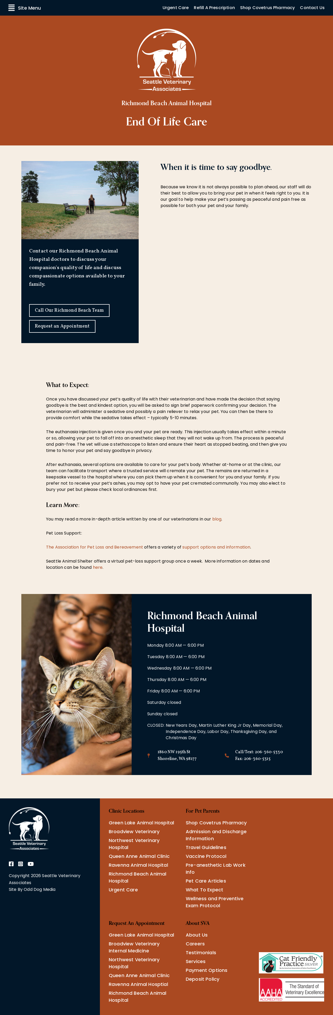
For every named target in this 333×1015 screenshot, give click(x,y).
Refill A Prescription (214, 8)
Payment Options (206, 970)
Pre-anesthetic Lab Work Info (216, 868)
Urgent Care (176, 8)
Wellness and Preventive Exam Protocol (215, 902)
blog (217, 519)
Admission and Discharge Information (216, 835)
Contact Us (312, 8)
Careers (195, 943)
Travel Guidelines (206, 847)
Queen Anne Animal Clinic (139, 856)
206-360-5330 (269, 752)
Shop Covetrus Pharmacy (267, 8)
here (98, 567)
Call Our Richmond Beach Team (69, 310)
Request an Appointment (62, 326)
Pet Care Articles (206, 881)
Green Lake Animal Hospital (141, 822)
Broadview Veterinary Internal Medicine (134, 947)
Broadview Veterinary (134, 831)
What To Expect (204, 889)
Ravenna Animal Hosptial (138, 984)
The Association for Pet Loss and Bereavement (94, 547)
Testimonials (201, 952)
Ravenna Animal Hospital (138, 865)
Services (196, 961)
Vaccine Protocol (206, 856)
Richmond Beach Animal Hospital (137, 877)
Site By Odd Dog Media (32, 889)
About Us (197, 935)
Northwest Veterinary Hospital (134, 844)
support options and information (216, 547)
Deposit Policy (202, 979)
